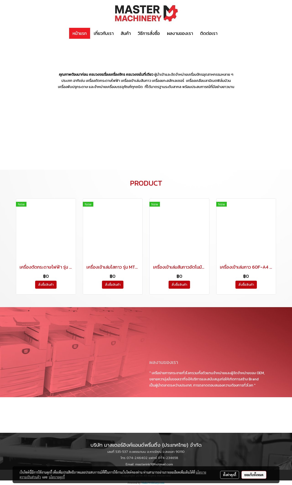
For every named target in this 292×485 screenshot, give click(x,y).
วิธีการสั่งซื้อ (149, 33)
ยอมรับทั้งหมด (253, 475)
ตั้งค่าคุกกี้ (229, 475)
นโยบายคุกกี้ (57, 477)
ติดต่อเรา (208, 33)
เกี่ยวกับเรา (104, 33)
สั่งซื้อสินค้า (46, 284)
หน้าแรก (80, 33)
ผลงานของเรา (180, 33)
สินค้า (126, 33)
